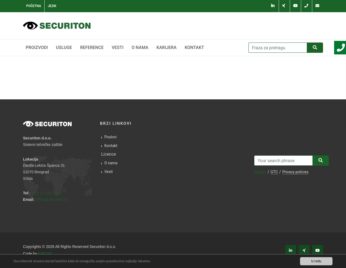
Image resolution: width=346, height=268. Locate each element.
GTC (274, 172)
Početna (33, 6)
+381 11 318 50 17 (46, 193)
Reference (92, 47)
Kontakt (194, 47)
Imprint (260, 172)
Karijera (167, 47)
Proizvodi (37, 47)
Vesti (118, 47)
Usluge (64, 47)
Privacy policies (295, 172)
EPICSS (45, 253)
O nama (140, 47)
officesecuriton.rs (51, 199)
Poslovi (110, 137)
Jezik (52, 6)
